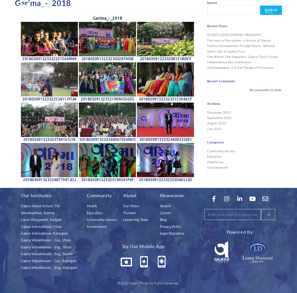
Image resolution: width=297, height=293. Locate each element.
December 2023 (219, 112)
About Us (147, 11)
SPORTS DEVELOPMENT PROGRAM (234, 35)
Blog (269, 11)
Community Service (221, 151)
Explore (203, 11)
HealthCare (215, 162)
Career (249, 11)
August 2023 (216, 123)
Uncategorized (217, 167)
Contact (227, 11)
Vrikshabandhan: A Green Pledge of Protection (240, 67)
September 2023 (219, 118)
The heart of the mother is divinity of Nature (239, 40)
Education (214, 156)
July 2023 (214, 129)
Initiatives (176, 11)
